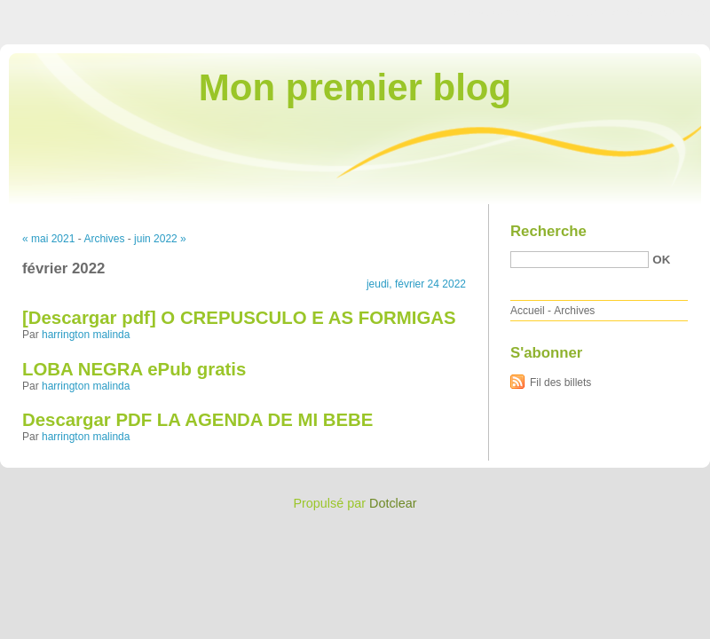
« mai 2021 (48, 239)
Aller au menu (571, 12)
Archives (103, 239)
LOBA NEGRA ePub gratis (134, 369)
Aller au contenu (492, 12)
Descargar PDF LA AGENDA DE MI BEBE (197, 420)
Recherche (548, 231)
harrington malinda (86, 334)
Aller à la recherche (658, 12)
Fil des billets (560, 382)
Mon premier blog (355, 87)
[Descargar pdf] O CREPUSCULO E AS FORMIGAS (239, 317)
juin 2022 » (160, 239)
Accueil (527, 310)
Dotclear (393, 503)
